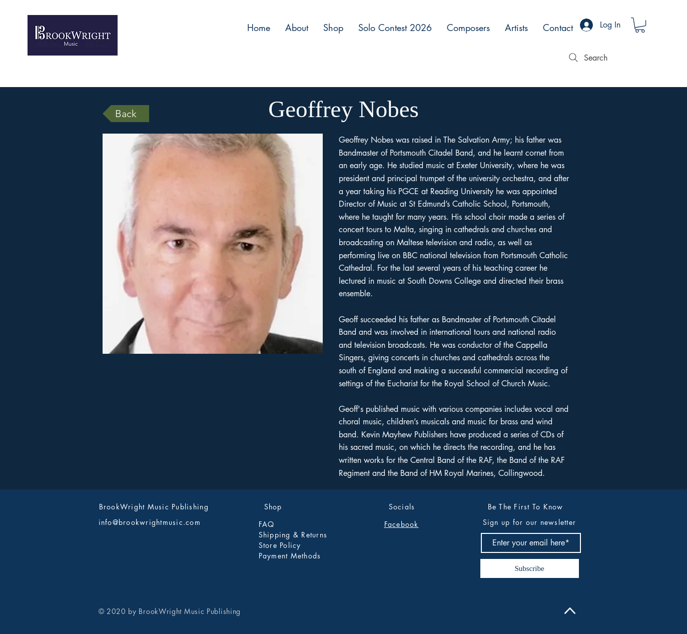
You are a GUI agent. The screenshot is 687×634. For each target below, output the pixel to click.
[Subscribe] (529, 568)
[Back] (126, 113)
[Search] (586, 57)
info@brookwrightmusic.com (150, 522)
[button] (640, 25)
